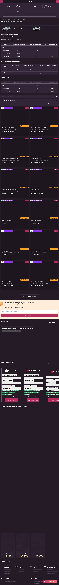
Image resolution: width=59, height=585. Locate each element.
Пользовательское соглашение (9, 583)
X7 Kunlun (36, 522)
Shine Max (50, 522)
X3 (40, 520)
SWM (6, 11)
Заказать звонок (29, 315)
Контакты (4, 562)
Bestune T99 (37, 533)
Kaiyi (33, 6)
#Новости (17, 331)
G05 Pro (13, 531)
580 (48, 524)
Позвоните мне (17, 565)
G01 (6, 531)
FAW (19, 11)
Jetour (6, 6)
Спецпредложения (34, 553)
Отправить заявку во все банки (47, 338)
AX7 (48, 520)
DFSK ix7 (52, 524)
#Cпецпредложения (8, 331)
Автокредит (17, 19)
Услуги (10, 19)
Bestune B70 (37, 531)
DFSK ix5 (55, 522)
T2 (10, 520)
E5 (34, 520)
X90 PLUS (7, 524)
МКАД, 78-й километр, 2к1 (16, 567)
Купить (3, 550)
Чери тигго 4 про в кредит (44, 28)
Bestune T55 (49, 531)
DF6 (52, 520)
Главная (4, 19)
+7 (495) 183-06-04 (6, 565)
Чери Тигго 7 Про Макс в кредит (15, 28)
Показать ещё (29, 296)
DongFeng (48, 6)
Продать (3, 556)
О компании (32, 562)
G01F (9, 531)
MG (19, 6)
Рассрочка (32, 559)
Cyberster (21, 522)
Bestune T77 (43, 531)
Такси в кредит (5, 553)
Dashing (6, 520)
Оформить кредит (11, 375)
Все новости (52, 322)
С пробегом (32, 550)
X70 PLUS (7, 522)
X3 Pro (37, 520)
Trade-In (3, 559)
